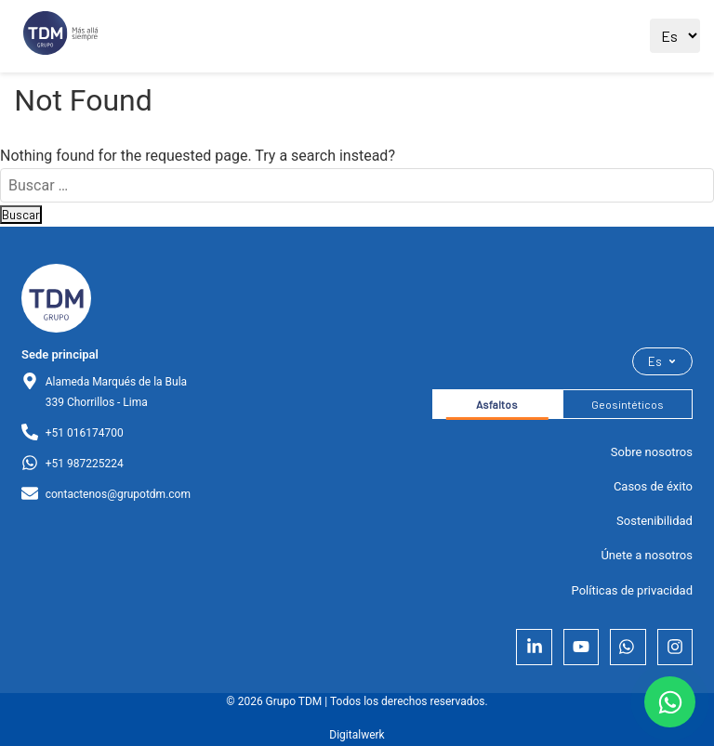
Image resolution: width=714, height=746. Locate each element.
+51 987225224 (85, 463)
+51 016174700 (85, 432)
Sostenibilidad (654, 521)
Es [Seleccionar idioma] (662, 361)
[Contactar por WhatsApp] (669, 701)
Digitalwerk (356, 734)
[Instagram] (675, 646)
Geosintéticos (627, 404)
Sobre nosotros (652, 452)
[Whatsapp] (627, 646)
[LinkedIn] (533, 646)
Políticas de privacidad (632, 590)
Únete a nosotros (647, 555)
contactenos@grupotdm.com (118, 494)
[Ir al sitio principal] (60, 36)
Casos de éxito (653, 486)
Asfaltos (497, 404)
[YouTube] (581, 646)
